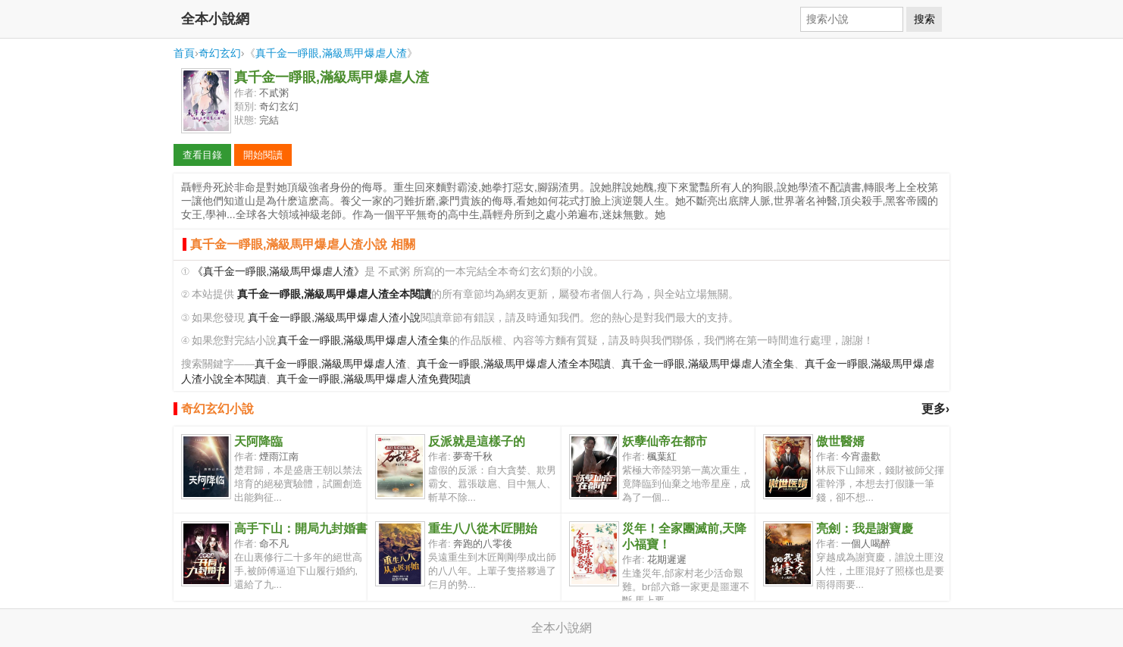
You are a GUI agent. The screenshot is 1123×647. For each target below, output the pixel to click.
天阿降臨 (258, 441)
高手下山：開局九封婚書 (301, 528)
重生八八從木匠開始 (482, 528)
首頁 (184, 53)
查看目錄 (202, 155)
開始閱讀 (263, 155)
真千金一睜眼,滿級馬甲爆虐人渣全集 (363, 340)
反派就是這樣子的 (476, 441)
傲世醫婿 (840, 441)
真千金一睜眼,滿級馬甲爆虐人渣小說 (334, 318)
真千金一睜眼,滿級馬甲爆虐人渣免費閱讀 (374, 379)
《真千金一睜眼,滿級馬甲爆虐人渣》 (278, 271)
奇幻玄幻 (220, 53)
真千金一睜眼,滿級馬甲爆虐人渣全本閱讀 (514, 364)
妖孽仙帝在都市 (664, 441)
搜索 (924, 19)
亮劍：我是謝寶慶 (864, 528)
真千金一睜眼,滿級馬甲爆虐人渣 (331, 53)
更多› (935, 408)
